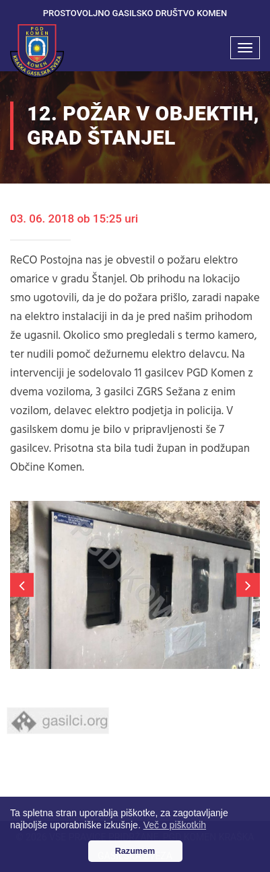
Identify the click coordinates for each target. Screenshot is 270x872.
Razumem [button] (135, 851)
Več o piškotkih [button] (174, 825)
